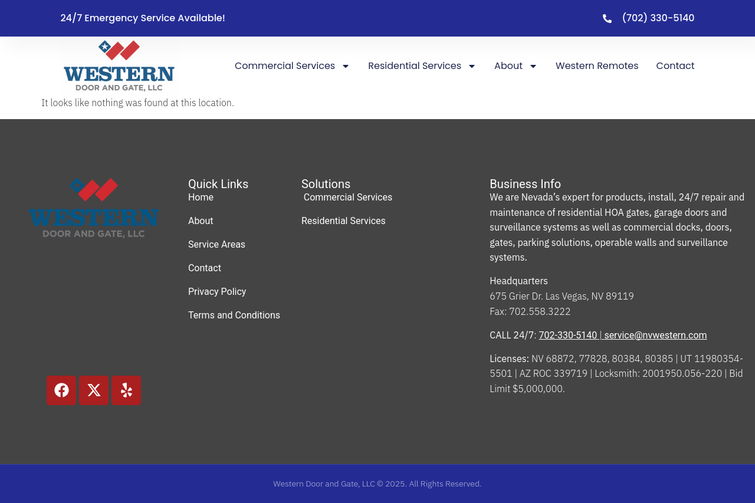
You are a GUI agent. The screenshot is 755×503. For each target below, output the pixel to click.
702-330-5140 (568, 335)
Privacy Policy (217, 291)
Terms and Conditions (234, 315)
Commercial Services (292, 66)
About (516, 66)
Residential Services (422, 66)
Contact (675, 66)
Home (201, 197)
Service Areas (216, 244)
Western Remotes (597, 66)
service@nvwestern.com (655, 335)
